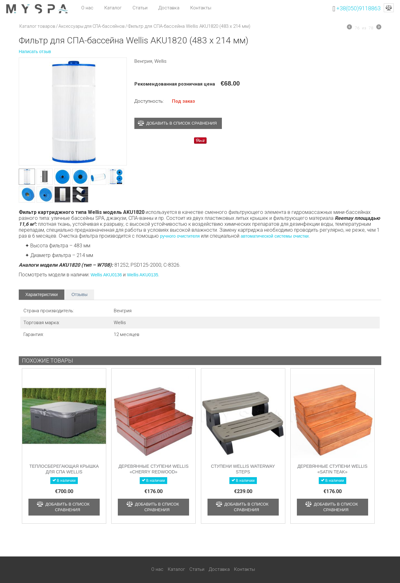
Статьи (140, 8)
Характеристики (41, 294)
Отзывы (80, 294)
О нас (87, 8)
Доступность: (149, 101)
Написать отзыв (35, 51)
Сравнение (389, 7)
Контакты (200, 8)
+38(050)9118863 (358, 8)
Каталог (113, 8)
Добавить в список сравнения (181, 123)
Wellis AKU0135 (142, 274)
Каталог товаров (37, 26)
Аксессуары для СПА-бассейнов (91, 26)
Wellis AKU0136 (106, 274)
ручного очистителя (180, 236)
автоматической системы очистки (275, 236)
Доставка (168, 8)
